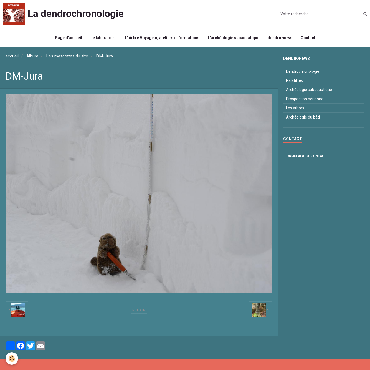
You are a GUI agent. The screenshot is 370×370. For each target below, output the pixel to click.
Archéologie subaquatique (309, 89)
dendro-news (280, 38)
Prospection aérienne (304, 99)
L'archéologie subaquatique (233, 38)
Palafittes (294, 80)
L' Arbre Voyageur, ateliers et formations (162, 38)
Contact (308, 38)
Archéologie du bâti (303, 117)
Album (32, 56)
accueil (12, 56)
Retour (138, 310)
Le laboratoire (103, 38)
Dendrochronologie (302, 71)
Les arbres (295, 108)
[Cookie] (12, 358)
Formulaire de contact (305, 156)
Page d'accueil (68, 38)
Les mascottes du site (67, 56)
